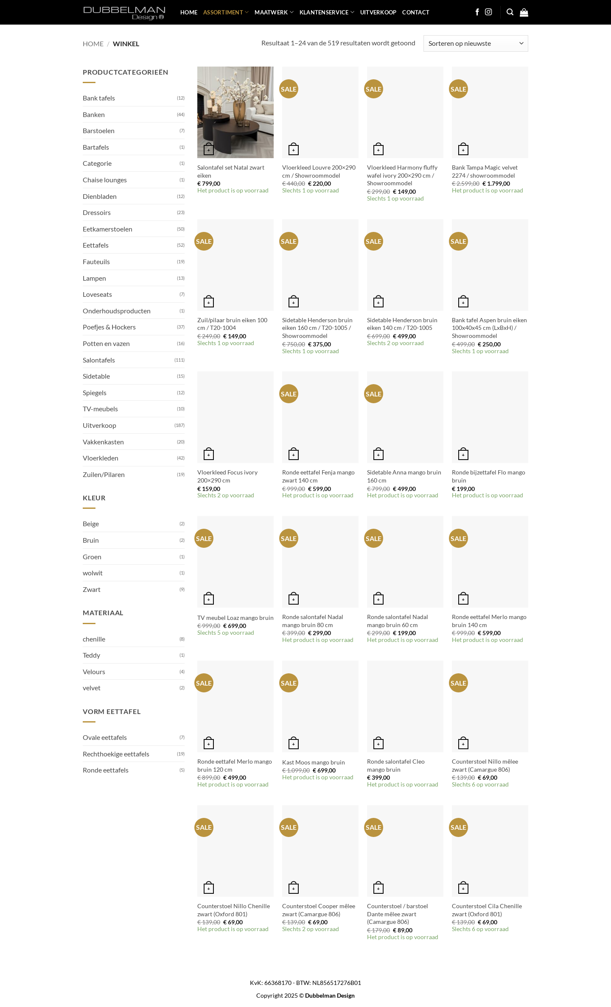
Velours (94, 671)
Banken (94, 114)
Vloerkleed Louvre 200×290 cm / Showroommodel (319, 171)
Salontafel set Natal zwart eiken (230, 171)
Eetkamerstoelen (107, 229)
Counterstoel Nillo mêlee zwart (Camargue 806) (485, 765)
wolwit (93, 573)
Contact (415, 12)
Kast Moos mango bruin (313, 762)
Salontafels (99, 360)
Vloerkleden (100, 458)
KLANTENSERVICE (327, 12)
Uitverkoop (99, 425)
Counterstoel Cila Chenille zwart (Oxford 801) (487, 910)
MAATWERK (274, 12)
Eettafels (96, 245)
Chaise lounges (105, 180)
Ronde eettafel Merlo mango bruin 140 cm (489, 620)
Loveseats (97, 294)
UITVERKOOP (378, 12)
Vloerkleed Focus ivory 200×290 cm (227, 476)
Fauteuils (96, 261)
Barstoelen (99, 130)
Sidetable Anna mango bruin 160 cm (404, 476)
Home (93, 43)
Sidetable (96, 376)
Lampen (94, 278)
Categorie (97, 163)
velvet (92, 687)
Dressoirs (97, 212)
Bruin (91, 540)
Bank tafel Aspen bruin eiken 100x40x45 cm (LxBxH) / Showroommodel (489, 327)
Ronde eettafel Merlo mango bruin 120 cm (234, 765)
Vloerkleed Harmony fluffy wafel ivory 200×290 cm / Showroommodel (402, 175)
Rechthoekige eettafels (116, 754)
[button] (510, 12)
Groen (92, 556)
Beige (91, 523)
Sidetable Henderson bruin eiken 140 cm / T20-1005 (402, 324)
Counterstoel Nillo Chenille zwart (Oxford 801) (233, 910)
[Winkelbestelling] (475, 43)
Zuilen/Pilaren (104, 474)
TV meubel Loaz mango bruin (235, 617)
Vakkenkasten (103, 442)
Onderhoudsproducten (117, 311)
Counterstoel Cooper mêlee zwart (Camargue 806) (318, 910)
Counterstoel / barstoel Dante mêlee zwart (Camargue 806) (397, 913)
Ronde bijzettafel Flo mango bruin (488, 476)
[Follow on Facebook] (477, 12)
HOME (188, 12)
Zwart (92, 589)
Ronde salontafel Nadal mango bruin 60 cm (397, 620)
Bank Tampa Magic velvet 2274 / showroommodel (485, 171)
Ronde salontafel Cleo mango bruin (396, 765)
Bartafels (96, 147)
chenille (94, 639)
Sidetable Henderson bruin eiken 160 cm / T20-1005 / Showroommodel (317, 327)
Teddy (91, 655)
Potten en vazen (106, 343)
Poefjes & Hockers (109, 327)
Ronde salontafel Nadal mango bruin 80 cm (312, 620)
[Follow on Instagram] (488, 12)
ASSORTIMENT (226, 12)
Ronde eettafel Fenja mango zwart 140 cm (318, 476)
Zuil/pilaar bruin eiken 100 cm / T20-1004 (232, 324)
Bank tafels (99, 98)
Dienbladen (100, 196)
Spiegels (95, 392)
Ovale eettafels (105, 737)
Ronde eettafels (106, 770)
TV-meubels (100, 408)
